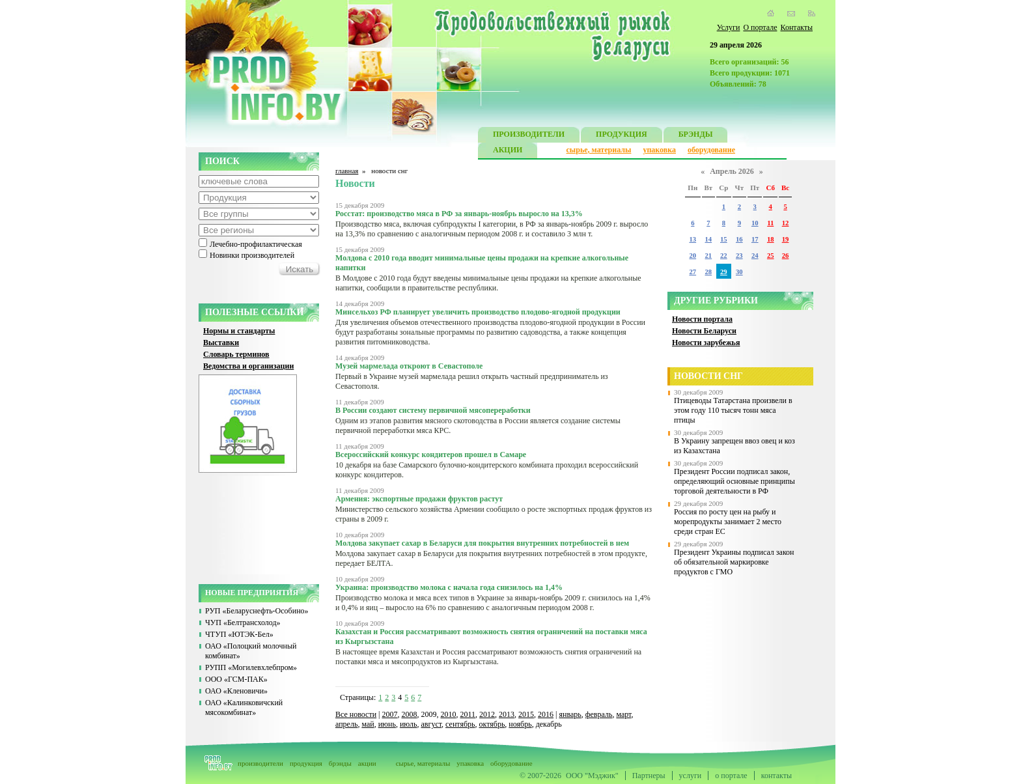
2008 (409, 714)
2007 (390, 714)
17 (755, 239)
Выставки (221, 342)
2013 (506, 714)
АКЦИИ (508, 151)
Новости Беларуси (704, 330)
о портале (731, 775)
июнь (387, 724)
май (367, 724)
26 (785, 255)
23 (739, 255)
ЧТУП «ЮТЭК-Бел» (239, 634)
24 (755, 255)
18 (770, 239)
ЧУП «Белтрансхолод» (243, 622)
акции (367, 763)
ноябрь (520, 724)
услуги (690, 775)
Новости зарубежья (706, 342)
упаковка (659, 149)
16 (739, 239)
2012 (487, 714)
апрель (346, 724)
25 (770, 255)
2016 (545, 714)
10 (755, 223)
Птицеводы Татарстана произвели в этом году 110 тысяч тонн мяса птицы (733, 410)
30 (739, 271)
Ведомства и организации (248, 366)
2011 (468, 714)
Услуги (728, 27)
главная (346, 171)
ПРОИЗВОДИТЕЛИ (529, 136)
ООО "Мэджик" (592, 775)
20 (692, 255)
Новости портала (702, 319)
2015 (526, 714)
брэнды (340, 763)
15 (723, 239)
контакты (776, 775)
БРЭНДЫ (695, 136)
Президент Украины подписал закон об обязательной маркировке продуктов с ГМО (734, 562)
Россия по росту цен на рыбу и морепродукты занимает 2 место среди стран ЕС (727, 521)
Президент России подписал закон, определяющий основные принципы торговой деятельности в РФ (734, 481)
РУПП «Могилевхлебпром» (251, 667)
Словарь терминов (236, 354)
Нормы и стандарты (239, 330)
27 (692, 271)
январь (570, 714)
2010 (448, 714)
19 (785, 239)
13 (692, 239)
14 (708, 239)
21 (708, 255)
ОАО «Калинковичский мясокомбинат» (244, 707)
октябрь (492, 724)
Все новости (355, 714)
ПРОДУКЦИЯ (621, 136)
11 (770, 223)
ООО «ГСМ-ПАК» (236, 679)
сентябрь (460, 724)
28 (708, 271)
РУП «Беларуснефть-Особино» (257, 610)
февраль (599, 714)
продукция (306, 763)
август (431, 724)
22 (723, 255)
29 (723, 271)
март (623, 714)
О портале (760, 27)
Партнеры (648, 775)
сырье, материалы (599, 149)
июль (408, 724)
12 (785, 223)
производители (260, 763)
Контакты (796, 27)
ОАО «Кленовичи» (236, 690)
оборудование (711, 149)
